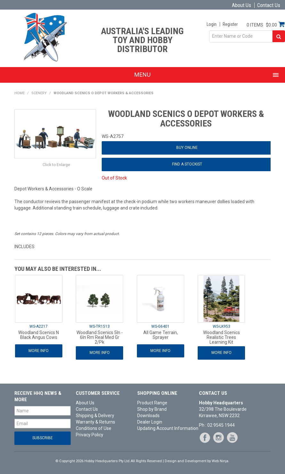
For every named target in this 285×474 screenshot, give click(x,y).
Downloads (148, 415)
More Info (38, 350)
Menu (142, 74)
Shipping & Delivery (95, 415)
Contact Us (268, 5)
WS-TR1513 (99, 326)
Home (19, 93)
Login (212, 24)
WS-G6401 (160, 326)
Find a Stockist (187, 164)
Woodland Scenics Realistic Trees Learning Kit (221, 337)
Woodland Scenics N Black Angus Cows (38, 335)
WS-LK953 (221, 326)
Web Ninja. (220, 461)
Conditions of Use (93, 428)
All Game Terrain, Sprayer (160, 335)
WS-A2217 (38, 326)
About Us (241, 5)
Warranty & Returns (95, 421)
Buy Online (187, 147)
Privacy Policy (89, 434)
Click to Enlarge (56, 165)
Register (230, 24)
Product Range (152, 402)
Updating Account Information (165, 428)
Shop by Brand (152, 409)
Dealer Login (149, 421)
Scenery (39, 93)
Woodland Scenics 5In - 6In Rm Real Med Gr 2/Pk (99, 337)
